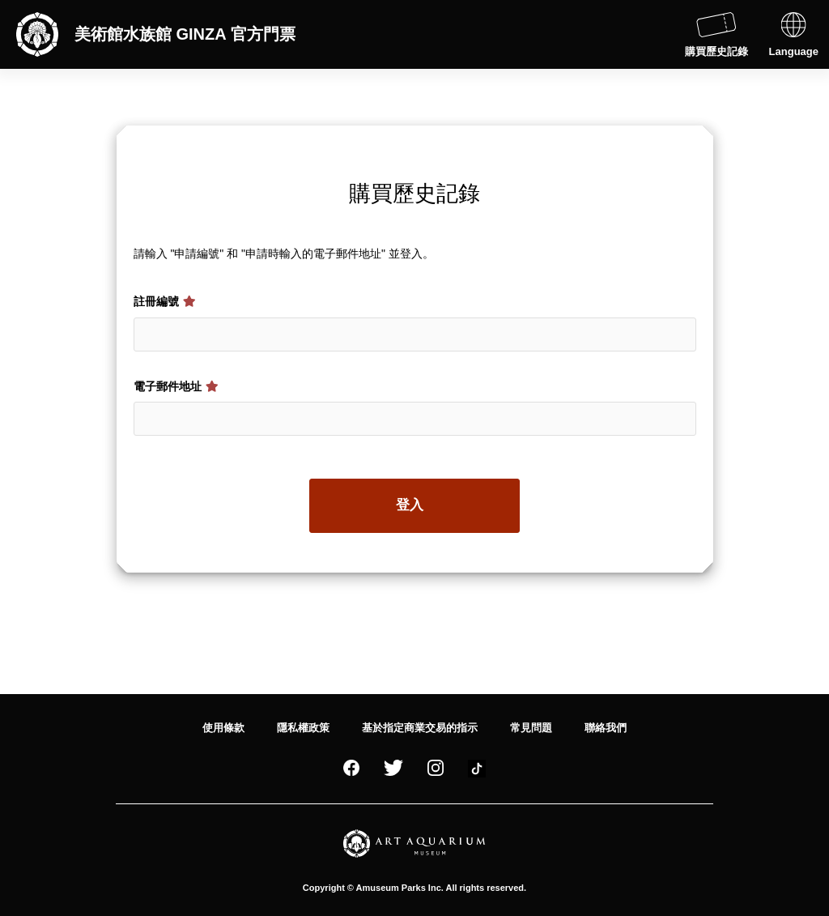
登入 (409, 505)
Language (793, 35)
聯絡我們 (606, 728)
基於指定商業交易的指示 (420, 728)
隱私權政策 (303, 728)
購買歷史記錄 (716, 35)
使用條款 (223, 728)
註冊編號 (165, 301)
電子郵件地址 (176, 386)
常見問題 (531, 728)
